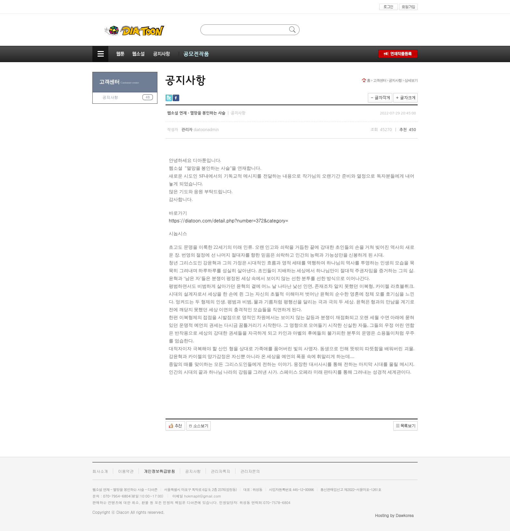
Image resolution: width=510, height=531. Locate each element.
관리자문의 (250, 471)
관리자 (187, 130)
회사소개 (100, 471)
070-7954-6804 (116, 496)
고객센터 (119, 82)
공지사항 (110, 97)
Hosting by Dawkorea (394, 515)
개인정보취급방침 (159, 471)
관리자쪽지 (220, 471)
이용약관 (126, 471)
